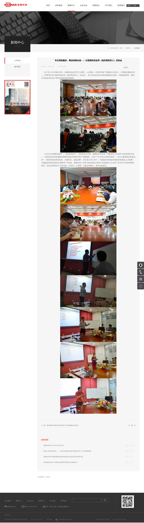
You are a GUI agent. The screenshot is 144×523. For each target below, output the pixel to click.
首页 (48, 5)
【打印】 (48, 477)
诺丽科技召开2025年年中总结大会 (53, 445)
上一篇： (60, 425)
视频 (128, 5)
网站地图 (49, 519)
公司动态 (137, 48)
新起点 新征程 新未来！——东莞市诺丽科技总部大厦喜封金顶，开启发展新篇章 (67, 451)
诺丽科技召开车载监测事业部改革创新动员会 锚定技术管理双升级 (63, 456)
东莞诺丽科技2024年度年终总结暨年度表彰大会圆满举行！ (61, 462)
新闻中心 (128, 48)
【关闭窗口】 (41, 477)
